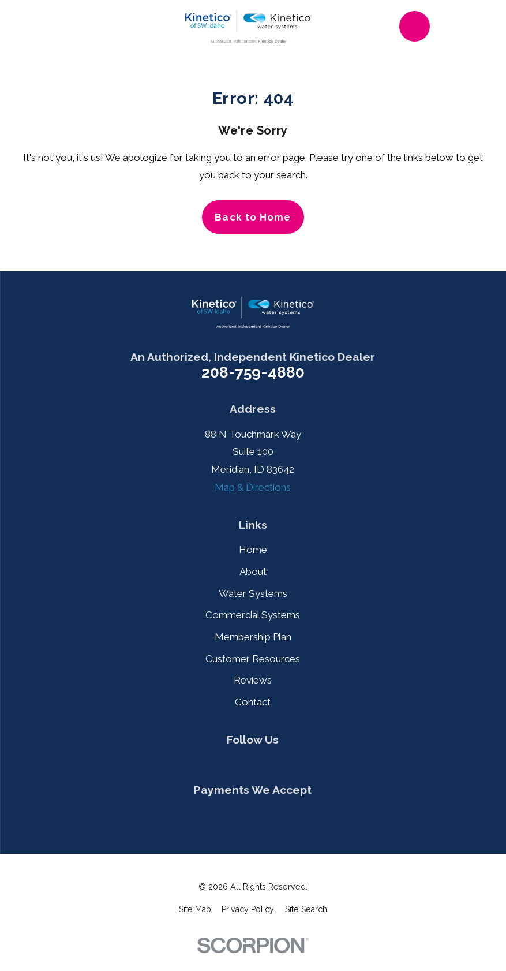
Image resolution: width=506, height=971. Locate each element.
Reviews (253, 680)
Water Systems (253, 593)
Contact (253, 702)
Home (253, 549)
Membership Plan (253, 637)
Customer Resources (252, 658)
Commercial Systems (252, 615)
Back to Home (253, 217)
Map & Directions (253, 487)
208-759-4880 (253, 372)
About (253, 571)
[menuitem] (195, 909)
